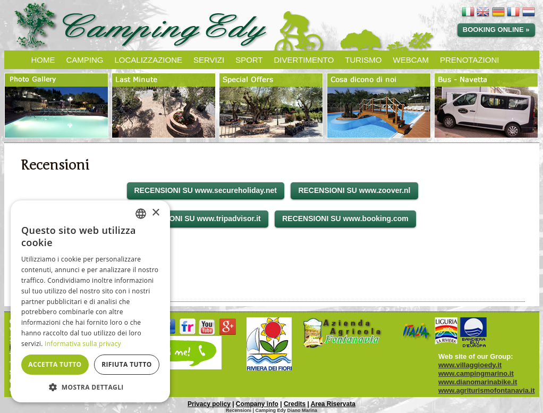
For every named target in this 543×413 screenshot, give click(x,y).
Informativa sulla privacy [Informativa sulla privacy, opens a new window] (83, 343)
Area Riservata (333, 404)
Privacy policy (209, 404)
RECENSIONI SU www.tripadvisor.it (198, 218)
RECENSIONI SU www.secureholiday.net (205, 190)
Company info (257, 404)
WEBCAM (411, 59)
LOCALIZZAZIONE (149, 59)
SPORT (248, 59)
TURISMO (363, 59)
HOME (43, 59)
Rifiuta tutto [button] (126, 364)
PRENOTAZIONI (469, 59)
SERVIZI (208, 59)
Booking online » (496, 29)
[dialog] (90, 301)
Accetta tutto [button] (54, 364)
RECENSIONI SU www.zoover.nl (354, 190)
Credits (295, 404)
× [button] (155, 213)
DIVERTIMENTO (304, 59)
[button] (90, 387)
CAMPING (85, 59)
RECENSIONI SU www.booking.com (345, 218)
